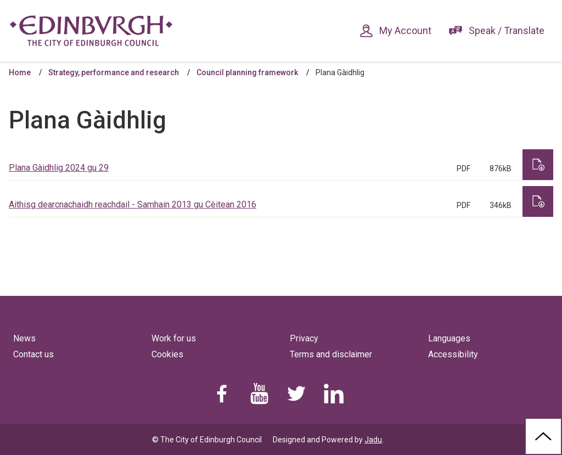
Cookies (167, 354)
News (24, 338)
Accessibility (453, 354)
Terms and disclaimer (331, 354)
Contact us (33, 354)
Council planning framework (247, 72)
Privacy (304, 338)
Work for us (173, 338)
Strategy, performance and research (113, 72)
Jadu (373, 439)
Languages (449, 338)
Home (20, 72)
